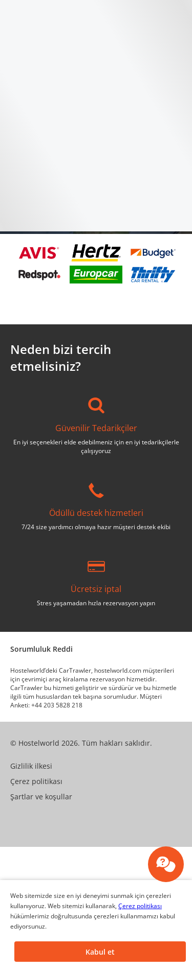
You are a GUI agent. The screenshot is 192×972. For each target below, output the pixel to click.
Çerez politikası (140, 906)
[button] (100, 951)
